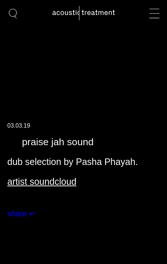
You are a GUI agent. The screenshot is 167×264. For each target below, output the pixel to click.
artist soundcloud (42, 181)
